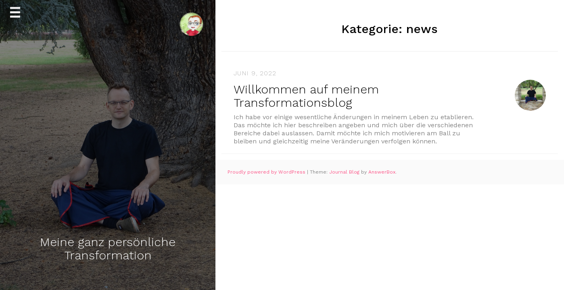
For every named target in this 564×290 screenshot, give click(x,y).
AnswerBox (381, 172)
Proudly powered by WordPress (267, 172)
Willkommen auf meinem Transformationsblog (306, 96)
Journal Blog (345, 172)
